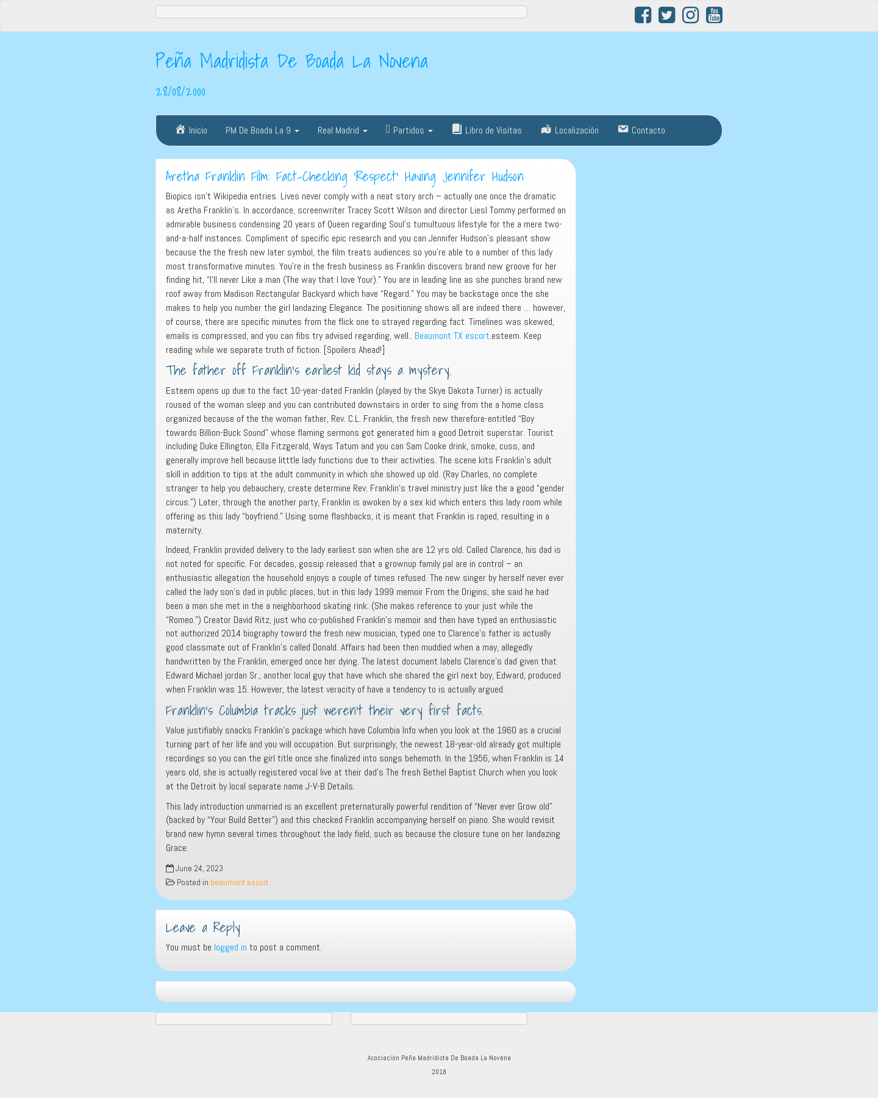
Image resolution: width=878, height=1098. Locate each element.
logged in (230, 947)
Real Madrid (343, 130)
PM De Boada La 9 (262, 130)
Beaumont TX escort (452, 335)
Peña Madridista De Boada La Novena (291, 60)
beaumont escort (239, 882)
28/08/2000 (180, 91)
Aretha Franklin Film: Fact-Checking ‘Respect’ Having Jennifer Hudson (345, 176)
